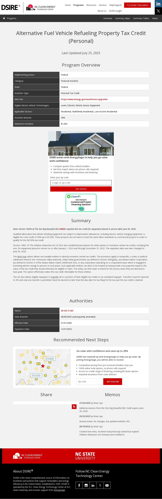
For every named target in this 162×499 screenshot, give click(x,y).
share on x (158, 11)
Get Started (113, 381)
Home (68, 5)
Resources (91, 5)
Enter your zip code (59, 177)
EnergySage (59, 490)
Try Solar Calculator (137, 5)
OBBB (62, 229)
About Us (102, 10)
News (155, 18)
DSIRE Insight (115, 10)
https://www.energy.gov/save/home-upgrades (84, 99)
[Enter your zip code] (89, 381)
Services (103, 5)
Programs (78, 5)
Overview (107, 18)
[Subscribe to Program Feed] (74, 406)
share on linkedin (158, 3)
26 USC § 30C (67, 310)
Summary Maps (122, 18)
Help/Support (115, 5)
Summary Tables (141, 18)
